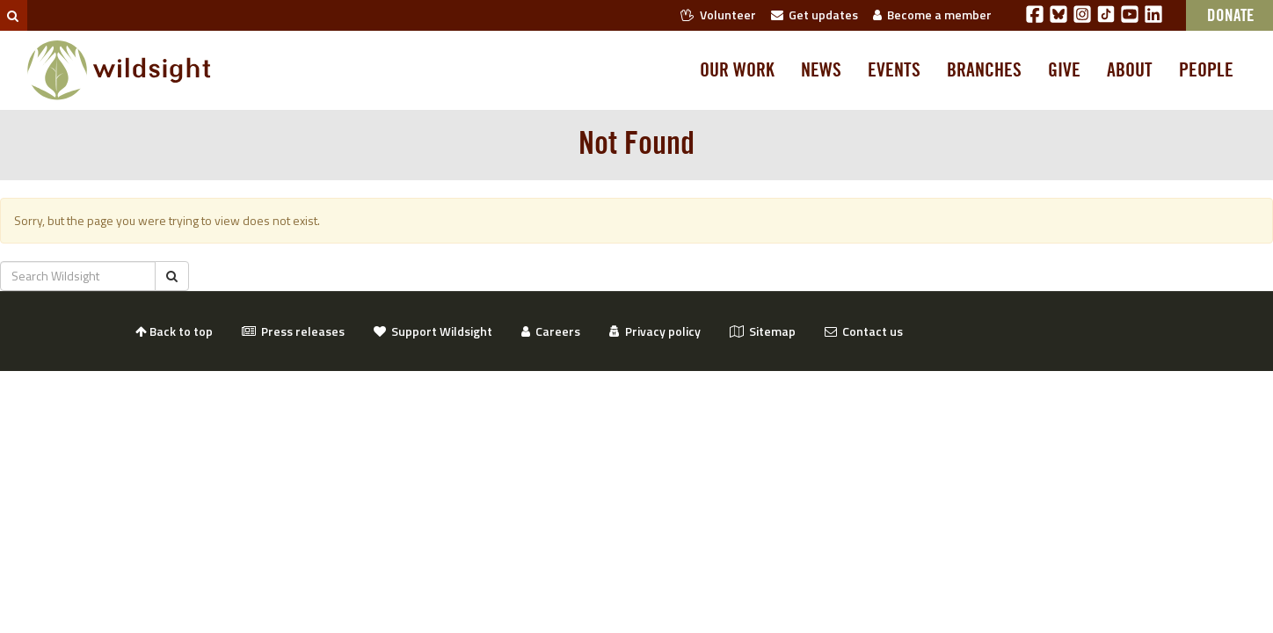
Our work (737, 70)
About (1130, 70)
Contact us (864, 331)
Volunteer (718, 14)
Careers (550, 331)
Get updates (814, 14)
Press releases (293, 331)
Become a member (932, 14)
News (821, 70)
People (1206, 70)
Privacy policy (655, 331)
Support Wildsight (433, 331)
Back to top (174, 331)
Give (1064, 70)
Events (894, 70)
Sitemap (763, 331)
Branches (984, 70)
